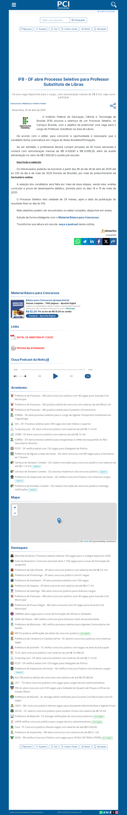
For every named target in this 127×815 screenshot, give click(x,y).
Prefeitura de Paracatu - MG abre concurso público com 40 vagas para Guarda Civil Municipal (62, 397)
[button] (14, 4)
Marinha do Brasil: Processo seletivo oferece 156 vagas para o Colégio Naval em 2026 (63, 555)
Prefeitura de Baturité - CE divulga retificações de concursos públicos (59, 716)
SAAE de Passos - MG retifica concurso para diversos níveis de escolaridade (57, 619)
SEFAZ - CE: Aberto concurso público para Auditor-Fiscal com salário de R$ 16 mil (60, 711)
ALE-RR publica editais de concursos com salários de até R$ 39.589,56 (54, 677)
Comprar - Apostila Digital (42, 316)
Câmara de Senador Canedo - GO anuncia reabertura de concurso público (61, 471)
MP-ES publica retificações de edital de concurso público (53, 633)
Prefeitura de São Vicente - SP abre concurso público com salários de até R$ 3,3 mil (61, 569)
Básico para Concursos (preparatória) (47, 300)
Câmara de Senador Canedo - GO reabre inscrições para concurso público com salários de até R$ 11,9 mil (65, 464)
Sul (53, 29)
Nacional (26, 29)
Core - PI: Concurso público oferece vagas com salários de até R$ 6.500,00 (56, 727)
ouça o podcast (68, 224)
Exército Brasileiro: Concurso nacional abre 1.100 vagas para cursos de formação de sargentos (62, 562)
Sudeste (41, 29)
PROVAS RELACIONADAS (30, 348)
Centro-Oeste (69, 29)
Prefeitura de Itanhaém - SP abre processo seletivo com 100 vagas (52, 580)
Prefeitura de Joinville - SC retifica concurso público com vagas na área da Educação (62, 647)
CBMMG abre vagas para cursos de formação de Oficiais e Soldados (53, 613)
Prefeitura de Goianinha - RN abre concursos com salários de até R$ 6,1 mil (57, 732)
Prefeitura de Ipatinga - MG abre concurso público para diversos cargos (55, 591)
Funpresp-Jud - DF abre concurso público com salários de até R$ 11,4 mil (56, 429)
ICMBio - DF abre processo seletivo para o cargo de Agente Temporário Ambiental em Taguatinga (63, 416)
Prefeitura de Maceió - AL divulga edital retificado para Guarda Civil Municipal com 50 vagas (63, 698)
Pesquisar (78, 20)
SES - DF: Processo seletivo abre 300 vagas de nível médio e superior (53, 423)
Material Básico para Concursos (78, 217)
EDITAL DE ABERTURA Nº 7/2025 (35, 337)
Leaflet (84, 541)
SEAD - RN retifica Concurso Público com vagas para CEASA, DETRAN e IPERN (64, 737)
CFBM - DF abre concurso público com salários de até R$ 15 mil (50, 434)
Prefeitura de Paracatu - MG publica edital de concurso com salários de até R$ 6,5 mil (63, 404)
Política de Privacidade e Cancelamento (26, 812)
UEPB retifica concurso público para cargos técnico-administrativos (59, 721)
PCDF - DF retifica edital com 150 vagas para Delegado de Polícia (51, 448)
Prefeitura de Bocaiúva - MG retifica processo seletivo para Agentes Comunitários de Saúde (62, 626)
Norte (85, 29)
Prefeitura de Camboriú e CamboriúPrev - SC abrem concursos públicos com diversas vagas (63, 640)
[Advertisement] (40, 53)
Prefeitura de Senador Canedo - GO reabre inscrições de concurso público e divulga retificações (61, 487)
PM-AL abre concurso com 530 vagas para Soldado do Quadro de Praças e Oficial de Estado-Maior (62, 689)
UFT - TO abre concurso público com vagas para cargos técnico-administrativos (60, 682)
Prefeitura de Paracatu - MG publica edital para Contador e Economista (55, 409)
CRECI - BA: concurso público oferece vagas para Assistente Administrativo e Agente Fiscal (65, 705)
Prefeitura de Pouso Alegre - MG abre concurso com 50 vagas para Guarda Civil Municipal (59, 606)
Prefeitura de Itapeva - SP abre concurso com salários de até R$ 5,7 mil (54, 585)
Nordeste (100, 29)
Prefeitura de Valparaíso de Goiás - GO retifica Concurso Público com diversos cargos (62, 478)
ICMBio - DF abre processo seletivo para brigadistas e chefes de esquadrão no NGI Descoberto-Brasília (61, 441)
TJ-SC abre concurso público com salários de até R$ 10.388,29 (49, 652)
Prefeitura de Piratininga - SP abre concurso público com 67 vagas (52, 575)
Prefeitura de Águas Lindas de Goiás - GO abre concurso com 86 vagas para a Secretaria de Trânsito (64, 455)
